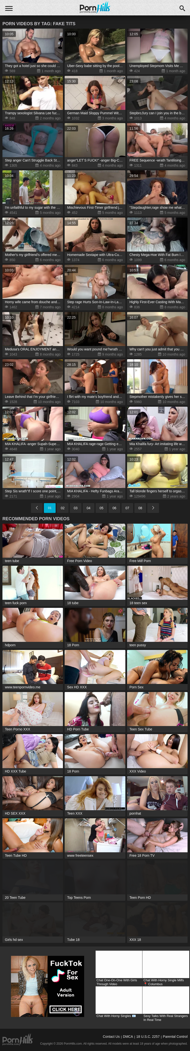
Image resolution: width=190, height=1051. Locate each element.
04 (88, 508)
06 (114, 508)
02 (63, 508)
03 (76, 508)
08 (140, 508)
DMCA (128, 1037)
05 (101, 508)
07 (127, 508)
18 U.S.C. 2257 (148, 1037)
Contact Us (111, 1037)
